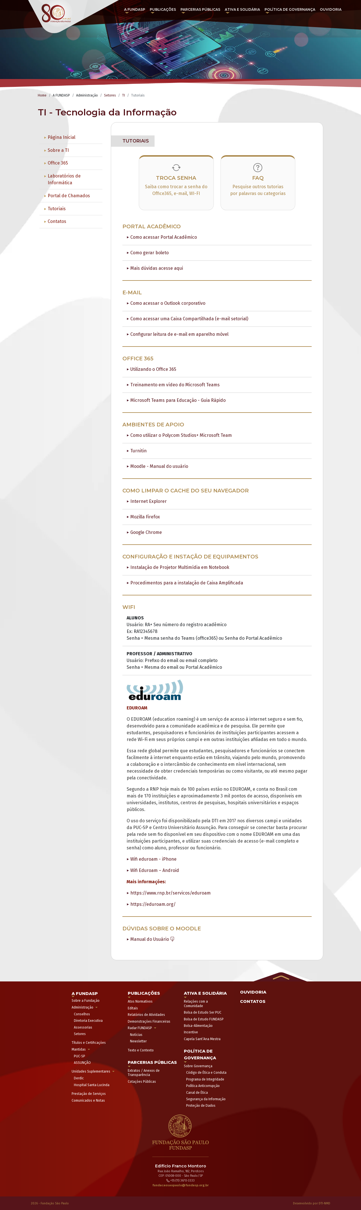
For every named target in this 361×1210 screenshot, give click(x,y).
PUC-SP (79, 1056)
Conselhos (82, 1014)
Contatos (57, 221)
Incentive (191, 1032)
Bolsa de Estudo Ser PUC (202, 1012)
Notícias (136, 1035)
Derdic (79, 1078)
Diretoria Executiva (88, 1021)
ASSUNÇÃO (82, 1063)
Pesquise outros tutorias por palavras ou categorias (258, 190)
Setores (110, 95)
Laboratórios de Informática (64, 179)
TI (123, 95)
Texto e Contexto (141, 1050)
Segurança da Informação (206, 1099)
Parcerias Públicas (200, 9)
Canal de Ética (197, 1093)
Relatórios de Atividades (146, 1015)
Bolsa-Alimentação (198, 1026)
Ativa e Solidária (242, 9)
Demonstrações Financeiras (149, 1021)
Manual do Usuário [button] (152, 939)
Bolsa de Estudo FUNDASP (204, 1019)
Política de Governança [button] (290, 9)
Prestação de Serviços (89, 1094)
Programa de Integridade (205, 1079)
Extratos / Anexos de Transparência (144, 1073)
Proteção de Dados (200, 1106)
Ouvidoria (331, 9)
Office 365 (58, 163)
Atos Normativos (140, 1001)
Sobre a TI (58, 150)
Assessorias (83, 1027)
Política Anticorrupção (203, 1086)
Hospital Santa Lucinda (91, 1085)
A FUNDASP (134, 9)
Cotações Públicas (142, 1082)
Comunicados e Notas (88, 1100)
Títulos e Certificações (89, 1043)
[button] (280, 976)
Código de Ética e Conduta (206, 1073)
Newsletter (138, 1041)
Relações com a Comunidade (196, 1003)
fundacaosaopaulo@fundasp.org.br (180, 1185)
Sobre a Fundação (86, 1001)
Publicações (163, 9)
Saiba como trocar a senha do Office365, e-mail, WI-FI (176, 190)
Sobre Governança (198, 1066)
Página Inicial (61, 137)
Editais (133, 1008)
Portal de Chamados (69, 195)
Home (42, 95)
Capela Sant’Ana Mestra (202, 1039)
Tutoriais (57, 208)
